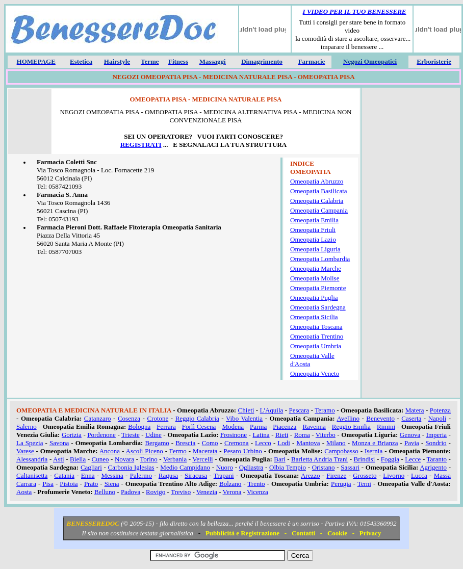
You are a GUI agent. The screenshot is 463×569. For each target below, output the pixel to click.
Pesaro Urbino (242, 451)
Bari (279, 459)
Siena (112, 483)
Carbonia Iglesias (131, 467)
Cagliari (91, 467)
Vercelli (202, 459)
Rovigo (155, 492)
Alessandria (31, 459)
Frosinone (233, 434)
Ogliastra (251, 467)
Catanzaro (97, 418)
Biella (78, 459)
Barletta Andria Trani (319, 459)
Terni (364, 483)
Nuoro (224, 467)
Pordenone (101, 434)
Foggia (390, 459)
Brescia (185, 443)
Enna (88, 475)
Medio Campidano (185, 467)
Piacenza (284, 426)
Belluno (104, 492)
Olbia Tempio (287, 467)
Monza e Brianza (375, 443)
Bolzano (230, 483)
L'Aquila (272, 410)
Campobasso (341, 451)
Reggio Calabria (197, 418)
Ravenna (313, 426)
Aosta (24, 492)
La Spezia (29, 443)
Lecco (263, 443)
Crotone (157, 418)
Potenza (440, 410)
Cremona (236, 443)
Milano (336, 443)
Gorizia (72, 434)
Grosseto (364, 475)
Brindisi (364, 459)
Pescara (299, 410)
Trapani (224, 475)
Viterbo (326, 434)
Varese (25, 451)
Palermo (141, 475)
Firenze (336, 475)
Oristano (323, 467)
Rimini (386, 426)
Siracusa (196, 475)
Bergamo (157, 443)
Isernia (373, 451)
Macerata (205, 451)
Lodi (283, 443)
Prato (91, 483)
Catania (64, 475)
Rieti (281, 434)
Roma (302, 434)
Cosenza (129, 418)
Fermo (178, 451)
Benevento (380, 418)
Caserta (411, 418)
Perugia (341, 483)
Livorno (393, 475)
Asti (58, 459)
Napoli (437, 418)
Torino (148, 459)
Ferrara (166, 426)
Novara (124, 459)
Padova (130, 492)
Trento (256, 483)
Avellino (348, 418)
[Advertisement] (410, 244)
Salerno (26, 426)
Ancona (109, 451)
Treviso (181, 492)
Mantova (308, 443)
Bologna (139, 426)
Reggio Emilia (351, 426)
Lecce (413, 459)
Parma (258, 426)
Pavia (411, 443)
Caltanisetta (31, 475)
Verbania (175, 459)
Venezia (206, 492)
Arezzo (310, 475)
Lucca (419, 475)
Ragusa (168, 475)
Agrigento (433, 467)
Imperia (436, 434)
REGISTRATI (141, 144)
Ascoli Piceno (144, 451)
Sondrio (435, 443)
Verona (232, 492)
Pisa (48, 483)
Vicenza (257, 492)
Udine (153, 434)
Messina (112, 475)
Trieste (130, 434)
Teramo (325, 410)
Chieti (246, 410)
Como (210, 443)
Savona (59, 443)
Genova (410, 434)
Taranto (437, 459)
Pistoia (69, 483)
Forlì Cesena (199, 426)
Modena (233, 426)
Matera (414, 410)
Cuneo (100, 459)
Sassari (350, 467)
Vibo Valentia (244, 418)
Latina (260, 434)
